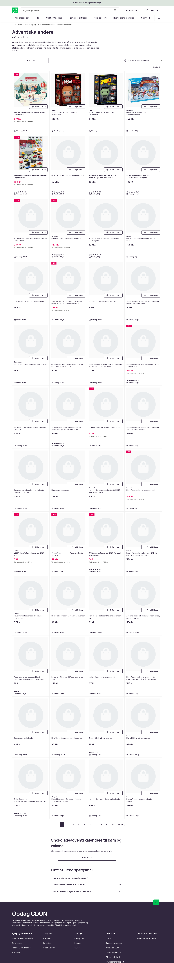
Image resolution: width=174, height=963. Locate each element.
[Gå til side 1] (62, 824)
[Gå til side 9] (107, 824)
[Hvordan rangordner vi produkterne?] (125, 60)
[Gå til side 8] (101, 824)
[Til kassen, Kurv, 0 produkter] (152, 10)
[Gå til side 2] (67, 824)
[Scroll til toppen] (156, 902)
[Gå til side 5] (84, 824)
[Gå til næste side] (121, 824)
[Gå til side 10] (112, 824)
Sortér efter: (134, 60)
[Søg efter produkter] (115, 10)
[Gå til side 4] (78, 824)
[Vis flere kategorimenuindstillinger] (159, 18)
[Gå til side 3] (73, 824)
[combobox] (70, 10)
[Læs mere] (87, 858)
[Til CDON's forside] (15, 10)
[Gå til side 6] (90, 824)
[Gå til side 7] (95, 824)
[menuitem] (22, 18)
